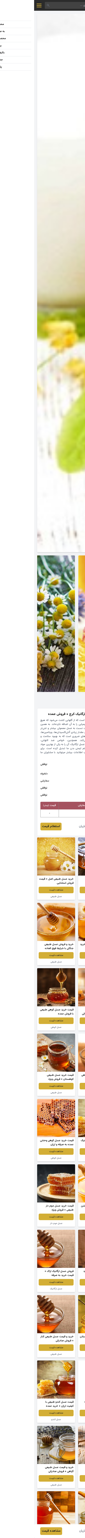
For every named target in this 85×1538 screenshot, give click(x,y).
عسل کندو (22, 1419)
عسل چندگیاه (63, 1288)
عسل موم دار (22, 1223)
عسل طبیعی (63, 896)
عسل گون (63, 1223)
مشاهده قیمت (63, 890)
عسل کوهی (22, 1027)
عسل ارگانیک (22, 1288)
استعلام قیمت (17, 826)
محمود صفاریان (54, 826)
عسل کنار (63, 1158)
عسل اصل (63, 1092)
